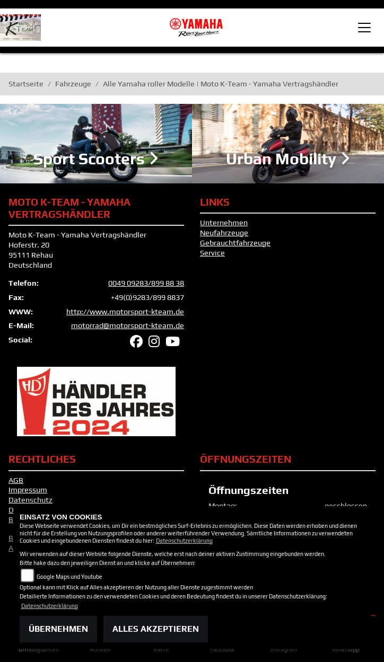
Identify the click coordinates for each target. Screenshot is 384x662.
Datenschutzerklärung (184, 540)
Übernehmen (58, 629)
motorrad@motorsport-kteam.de (127, 325)
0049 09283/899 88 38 (146, 283)
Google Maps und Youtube (69, 576)
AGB (15, 480)
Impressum (27, 490)
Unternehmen (224, 222)
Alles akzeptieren (155, 629)
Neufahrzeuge (224, 232)
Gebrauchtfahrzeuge (235, 243)
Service (212, 253)
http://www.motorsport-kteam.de (125, 311)
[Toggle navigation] (364, 27)
